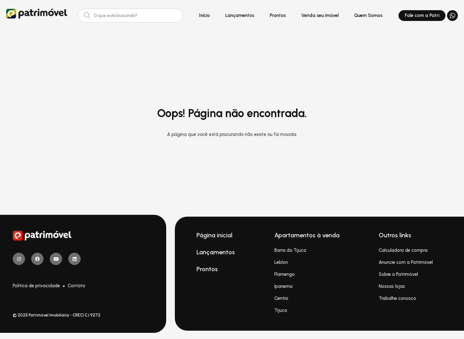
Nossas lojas (392, 286)
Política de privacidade (36, 285)
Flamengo (284, 274)
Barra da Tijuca (290, 250)
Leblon (281, 262)
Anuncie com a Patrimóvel (406, 262)
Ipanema (283, 286)
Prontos (278, 15)
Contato (76, 285)
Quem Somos (368, 15)
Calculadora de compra (403, 250)
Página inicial (214, 235)
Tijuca (280, 310)
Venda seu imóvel (320, 15)
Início (204, 15)
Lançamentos (239, 15)
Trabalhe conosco (397, 298)
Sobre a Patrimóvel (398, 274)
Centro (281, 298)
